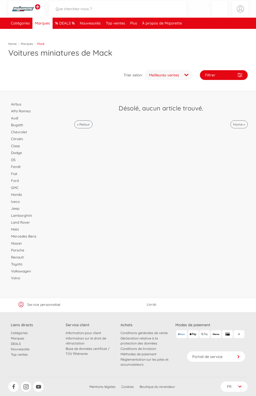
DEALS (65, 31)
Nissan (15, 243)
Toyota (15, 264)
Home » (239, 124)
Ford (13, 180)
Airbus (14, 104)
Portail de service (216, 356)
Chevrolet (17, 132)
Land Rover (19, 222)
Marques (42, 31)
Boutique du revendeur (157, 387)
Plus (133, 31)
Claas (14, 146)
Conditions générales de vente (144, 333)
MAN (13, 229)
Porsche (16, 250)
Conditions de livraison (138, 349)
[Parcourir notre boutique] (118, 13)
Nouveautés (90, 31)
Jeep (13, 208)
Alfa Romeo (19, 111)
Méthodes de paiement (138, 354)
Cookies (127, 387)
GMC (13, 187)
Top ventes (115, 31)
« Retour (83, 124)
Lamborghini (20, 215)
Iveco (14, 201)
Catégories (20, 31)
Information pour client (83, 333)
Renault (16, 257)
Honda (15, 194)
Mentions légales (102, 387)
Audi (13, 118)
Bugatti (15, 125)
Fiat (12, 174)
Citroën (15, 139)
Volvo (14, 278)
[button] (219, 13)
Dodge (15, 153)
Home (12, 44)
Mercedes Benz (22, 236)
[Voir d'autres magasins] (37, 11)
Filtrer (223, 75)
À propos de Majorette (162, 31)
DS (12, 160)
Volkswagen (19, 271)
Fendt (14, 166)
